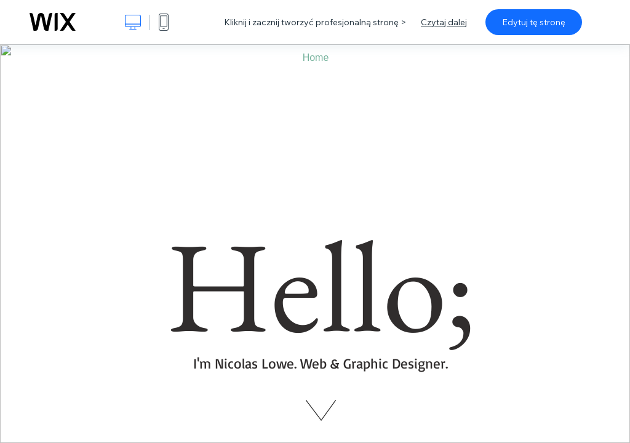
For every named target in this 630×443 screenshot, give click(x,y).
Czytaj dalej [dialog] (444, 22)
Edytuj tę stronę (533, 22)
